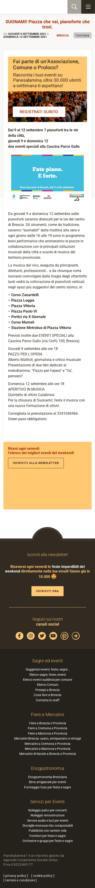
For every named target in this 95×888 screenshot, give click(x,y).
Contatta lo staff (47, 700)
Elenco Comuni (47, 684)
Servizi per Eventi (47, 801)
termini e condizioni (20, 880)
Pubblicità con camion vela (48, 830)
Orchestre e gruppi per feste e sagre (47, 841)
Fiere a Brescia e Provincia (47, 723)
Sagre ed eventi (47, 660)
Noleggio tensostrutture (47, 815)
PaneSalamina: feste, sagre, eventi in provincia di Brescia (26, 6)
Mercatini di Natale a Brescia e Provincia (47, 754)
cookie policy (43, 876)
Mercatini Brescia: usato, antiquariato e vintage (47, 738)
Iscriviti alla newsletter (36, 463)
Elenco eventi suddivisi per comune (47, 679)
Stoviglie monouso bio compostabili (47, 825)
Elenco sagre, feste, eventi (47, 674)
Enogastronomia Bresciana (47, 777)
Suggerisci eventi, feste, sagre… (48, 669)
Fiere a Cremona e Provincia (47, 728)
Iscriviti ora (47, 591)
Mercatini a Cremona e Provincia (47, 744)
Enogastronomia (47, 768)
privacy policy (15, 876)
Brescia (63, 35)
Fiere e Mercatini (47, 714)
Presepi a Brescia (47, 690)
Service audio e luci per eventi (47, 820)
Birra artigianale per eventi (47, 782)
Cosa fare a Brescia (47, 695)
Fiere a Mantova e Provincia (47, 733)
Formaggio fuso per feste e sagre (47, 787)
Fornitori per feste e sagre (47, 836)
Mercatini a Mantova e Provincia (47, 749)
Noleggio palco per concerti (47, 810)
